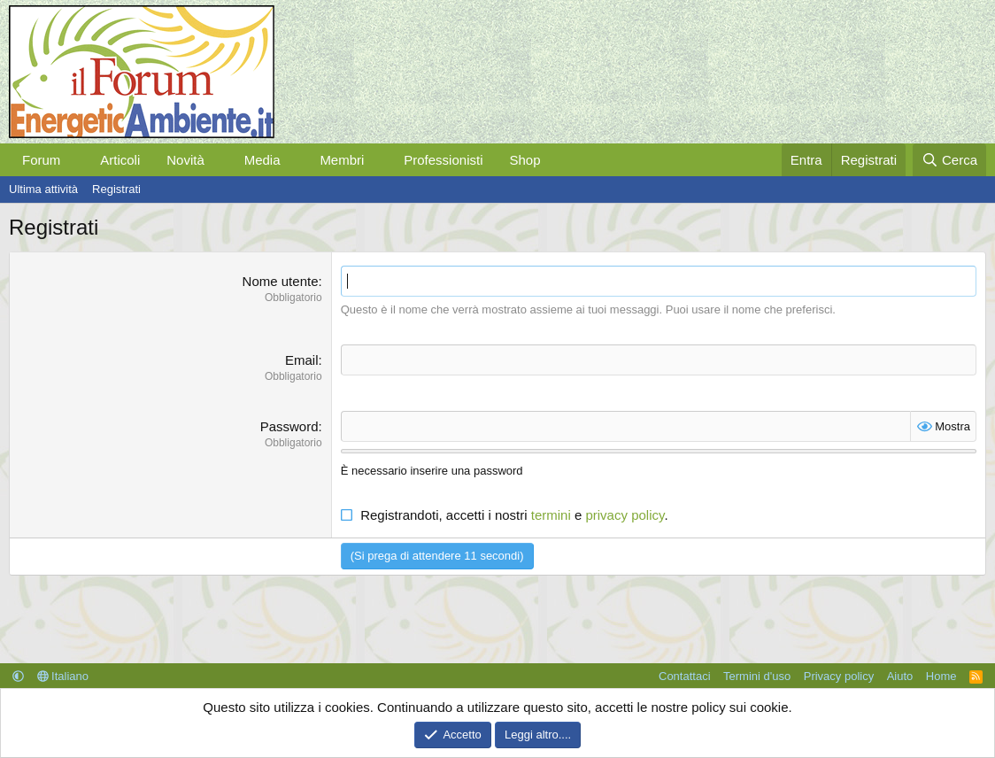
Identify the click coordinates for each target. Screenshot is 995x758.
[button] (74, 159)
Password (289, 426)
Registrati (116, 189)
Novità (185, 159)
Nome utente (281, 281)
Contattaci (685, 676)
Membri (342, 159)
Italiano (63, 676)
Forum (41, 159)
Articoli (120, 159)
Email (302, 359)
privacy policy (624, 514)
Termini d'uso (757, 676)
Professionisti (443, 159)
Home (941, 676)
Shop (524, 159)
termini (551, 514)
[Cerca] (949, 159)
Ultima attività (43, 189)
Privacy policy (839, 676)
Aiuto (900, 676)
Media (262, 159)
